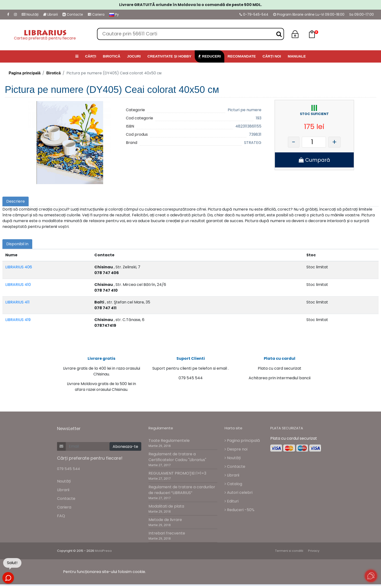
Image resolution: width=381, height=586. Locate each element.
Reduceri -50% (239, 512)
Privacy (313, 553)
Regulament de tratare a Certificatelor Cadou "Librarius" (177, 459)
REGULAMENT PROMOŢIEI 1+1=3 (177, 476)
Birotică (53, 73)
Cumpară (314, 159)
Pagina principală (24, 73)
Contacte (73, 14)
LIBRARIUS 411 (17, 302)
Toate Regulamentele (169, 443)
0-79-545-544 (253, 14)
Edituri (232, 504)
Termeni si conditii (289, 553)
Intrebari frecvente (167, 536)
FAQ (61, 518)
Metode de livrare (165, 522)
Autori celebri (238, 495)
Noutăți (30, 14)
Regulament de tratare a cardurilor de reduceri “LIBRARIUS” (182, 492)
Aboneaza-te (125, 449)
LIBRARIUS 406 (18, 267)
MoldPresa (103, 553)
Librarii (50, 14)
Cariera (96, 14)
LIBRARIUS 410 (18, 284)
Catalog (233, 486)
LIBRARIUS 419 (18, 319)
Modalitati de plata (166, 508)
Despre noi (236, 452)
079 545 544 (68, 471)
